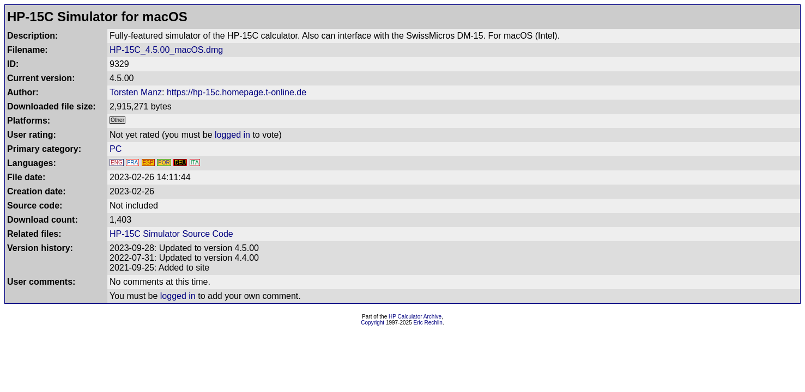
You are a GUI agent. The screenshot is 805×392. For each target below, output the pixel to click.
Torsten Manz (136, 92)
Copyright (372, 323)
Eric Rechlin (428, 323)
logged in (232, 134)
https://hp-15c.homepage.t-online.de (236, 92)
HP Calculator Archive (415, 317)
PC (116, 149)
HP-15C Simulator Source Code (171, 233)
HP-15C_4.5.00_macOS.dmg (166, 49)
